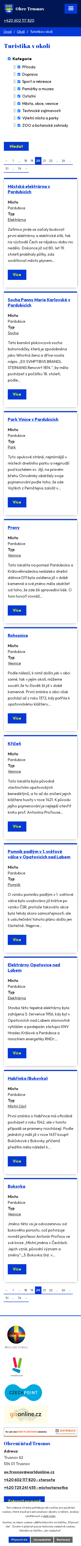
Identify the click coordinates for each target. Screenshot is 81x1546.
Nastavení (63, 1539)
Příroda (28, 66)
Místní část (17, 1106)
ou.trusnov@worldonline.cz (29, 1471)
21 (44, 161)
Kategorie (22, 58)
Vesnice (14, 555)
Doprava (30, 74)
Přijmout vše (19, 1539)
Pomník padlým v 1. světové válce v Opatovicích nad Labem (39, 854)
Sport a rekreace (36, 81)
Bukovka (16, 1186)
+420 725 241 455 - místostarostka (36, 1487)
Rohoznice (18, 635)
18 (25, 161)
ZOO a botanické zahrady (45, 125)
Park (12, 447)
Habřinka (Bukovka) (28, 1078)
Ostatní (29, 96)
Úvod (7, 31)
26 (63, 161)
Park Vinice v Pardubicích (33, 419)
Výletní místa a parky (40, 117)
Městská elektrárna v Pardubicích (29, 189)
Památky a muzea (38, 88)
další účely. (49, 1516)
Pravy (14, 527)
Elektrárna (17, 219)
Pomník (14, 884)
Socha (13, 332)
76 (19, 168)
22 (50, 161)
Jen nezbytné (42, 1539)
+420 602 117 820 (19, 20)
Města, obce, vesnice (40, 103)
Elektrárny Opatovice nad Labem (34, 967)
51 (7, 168)
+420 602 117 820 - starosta (29, 1479)
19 (31, 161)
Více (17, 274)
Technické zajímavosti (41, 110)
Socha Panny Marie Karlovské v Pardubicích (39, 302)
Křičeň (14, 743)
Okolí (21, 31)
